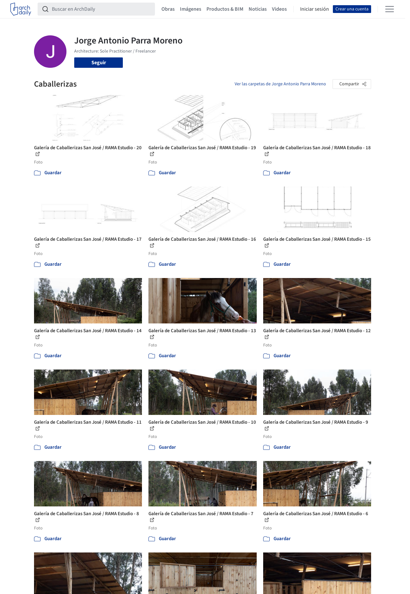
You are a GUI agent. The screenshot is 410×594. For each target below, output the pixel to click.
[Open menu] (389, 9)
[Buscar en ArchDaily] (101, 9)
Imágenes (190, 9)
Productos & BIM (224, 9)
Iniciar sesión (314, 9)
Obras (168, 9)
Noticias (258, 9)
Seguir (98, 62)
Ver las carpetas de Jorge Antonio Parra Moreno (280, 84)
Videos (279, 9)
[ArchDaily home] (20, 9)
